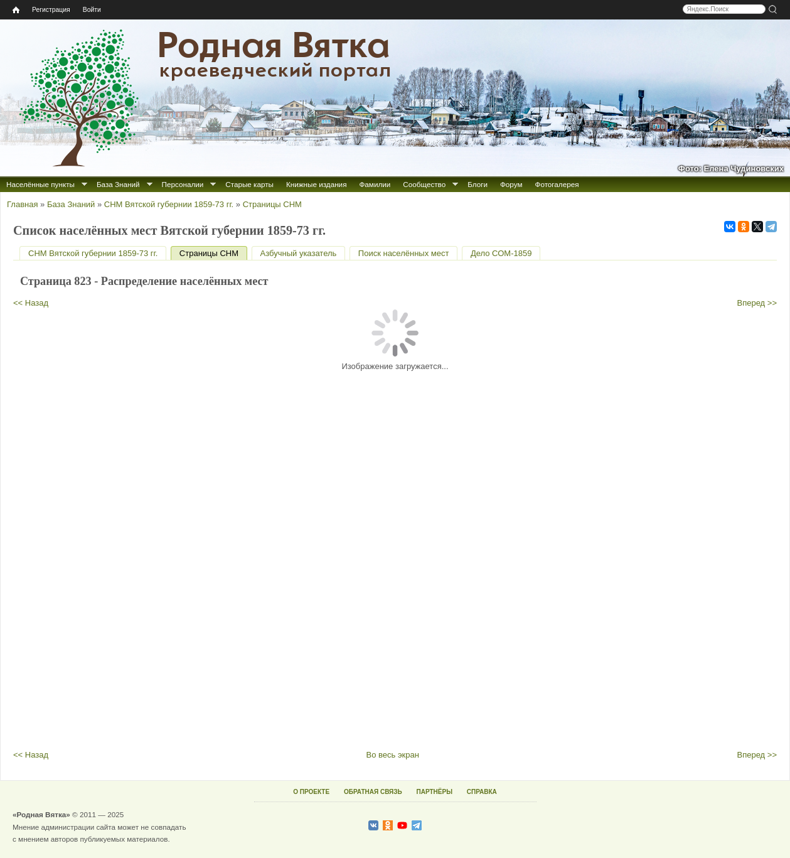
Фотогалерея (557, 184)
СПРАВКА (482, 791)
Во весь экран (392, 754)
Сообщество (424, 184)
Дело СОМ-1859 (501, 253)
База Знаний (118, 184)
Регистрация (51, 9)
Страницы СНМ (272, 204)
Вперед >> (757, 303)
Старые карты (249, 184)
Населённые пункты (40, 184)
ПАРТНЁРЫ (434, 791)
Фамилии (374, 184)
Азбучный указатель (298, 253)
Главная (22, 204)
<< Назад (30, 303)
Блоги (477, 184)
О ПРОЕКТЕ (311, 791)
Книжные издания (316, 184)
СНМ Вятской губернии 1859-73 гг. (168, 204)
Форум (511, 184)
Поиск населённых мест (403, 253)
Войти (92, 9)
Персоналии (183, 184)
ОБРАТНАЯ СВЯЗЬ (373, 791)
